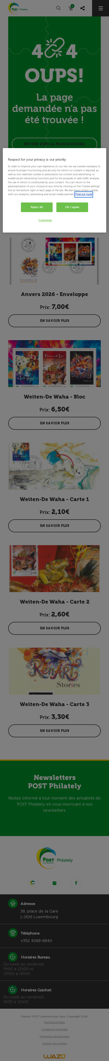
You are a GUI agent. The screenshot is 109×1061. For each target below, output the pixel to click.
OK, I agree (72, 207)
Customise (45, 220)
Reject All (37, 207)
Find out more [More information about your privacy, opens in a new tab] (83, 194)
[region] (54, 190)
